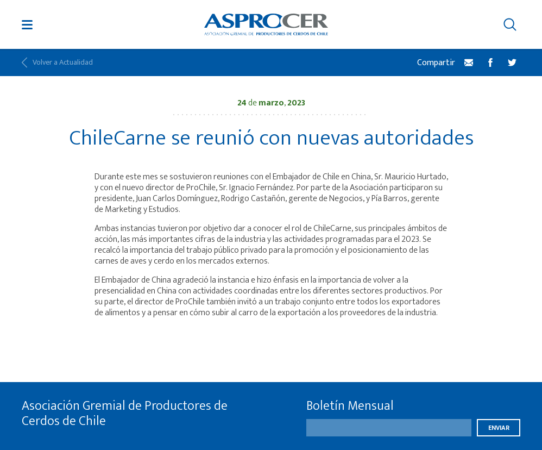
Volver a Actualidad (57, 62)
